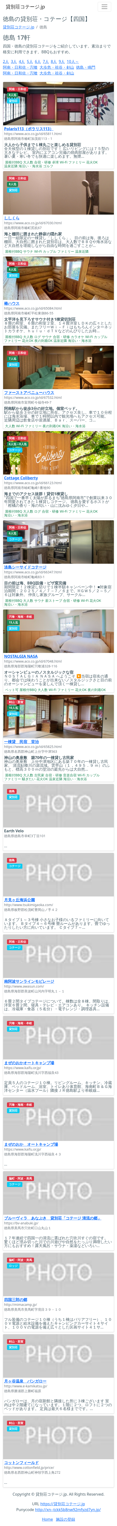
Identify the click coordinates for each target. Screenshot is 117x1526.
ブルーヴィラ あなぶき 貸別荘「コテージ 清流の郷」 (52, 1218)
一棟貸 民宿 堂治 (21, 741)
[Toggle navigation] (104, 7)
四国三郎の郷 (15, 1299)
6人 (38, 61)
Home (47, 1519)
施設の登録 (65, 1519)
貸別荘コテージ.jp (25, 6)
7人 (46, 61)
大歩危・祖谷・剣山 (56, 67)
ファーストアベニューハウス (29, 392)
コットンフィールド (21, 1462)
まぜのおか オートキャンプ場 (31, 1144)
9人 (62, 61)
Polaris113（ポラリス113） (28, 128)
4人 (22, 61)
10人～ (73, 61)
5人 (30, 61)
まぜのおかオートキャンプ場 (29, 1062)
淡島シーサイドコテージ (25, 567)
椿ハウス (12, 303)
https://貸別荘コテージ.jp (62, 1503)
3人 (14, 61)
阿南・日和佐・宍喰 (20, 67)
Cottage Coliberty (21, 478)
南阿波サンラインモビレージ (29, 981)
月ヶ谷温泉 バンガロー (25, 1381)
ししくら (12, 218)
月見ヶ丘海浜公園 (19, 899)
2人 (6, 61)
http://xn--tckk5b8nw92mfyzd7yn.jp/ (68, 1509)
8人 (54, 61)
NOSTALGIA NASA (21, 656)
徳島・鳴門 (85, 67)
